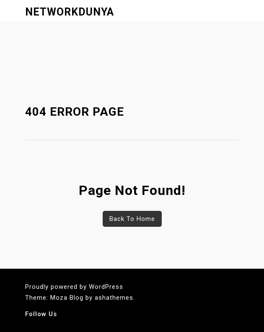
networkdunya (69, 12)
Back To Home (132, 219)
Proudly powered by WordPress (74, 286)
